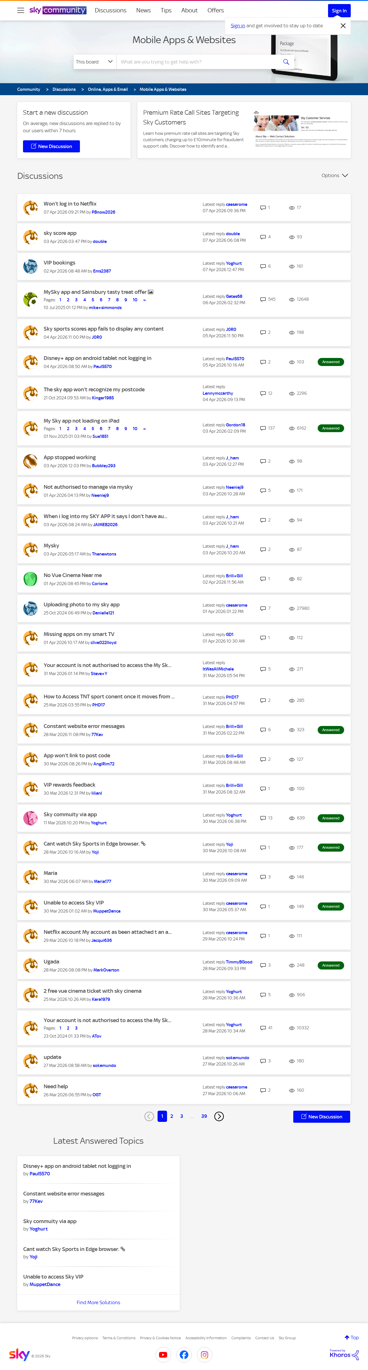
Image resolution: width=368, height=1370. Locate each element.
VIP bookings (59, 262)
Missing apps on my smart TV (79, 634)
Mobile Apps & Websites (184, 39)
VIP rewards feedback (69, 784)
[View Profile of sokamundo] (104, 1065)
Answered (331, 362)
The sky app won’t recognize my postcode (94, 389)
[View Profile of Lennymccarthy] (218, 393)
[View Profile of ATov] (96, 1036)
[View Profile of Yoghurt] (234, 263)
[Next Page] (219, 1116)
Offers (216, 10)
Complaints (241, 1338)
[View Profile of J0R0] (97, 337)
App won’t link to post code (77, 755)
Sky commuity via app (70, 814)
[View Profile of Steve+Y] (99, 673)
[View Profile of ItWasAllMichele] (218, 669)
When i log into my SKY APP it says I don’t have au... (105, 516)
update (52, 1057)
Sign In (339, 11)
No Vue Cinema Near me (73, 575)
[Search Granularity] (95, 62)
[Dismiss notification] (343, 25)
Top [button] (355, 1337)
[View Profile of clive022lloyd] (103, 642)
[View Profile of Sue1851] (100, 436)
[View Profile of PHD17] (98, 705)
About (189, 10)
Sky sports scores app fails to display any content (104, 328)
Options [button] (330, 175)
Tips (166, 10)
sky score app (60, 233)
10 (135, 299)
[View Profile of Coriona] (100, 583)
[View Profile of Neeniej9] (100, 495)
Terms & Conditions (118, 1338)
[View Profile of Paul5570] (102, 366)
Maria (50, 873)
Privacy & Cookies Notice (160, 1338)
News (143, 10)
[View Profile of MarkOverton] (106, 970)
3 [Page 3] (181, 1116)
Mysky (51, 545)
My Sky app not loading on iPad (81, 420)
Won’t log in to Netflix (70, 203)
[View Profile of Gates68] (234, 296)
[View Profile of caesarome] (236, 204)
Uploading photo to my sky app (82, 604)
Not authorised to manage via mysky (88, 487)
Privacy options (85, 1338)
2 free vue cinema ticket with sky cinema (92, 991)
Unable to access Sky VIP (74, 902)
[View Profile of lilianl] (96, 793)
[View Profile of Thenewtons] (104, 554)
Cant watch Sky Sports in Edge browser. (92, 843)
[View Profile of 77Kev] (97, 734)
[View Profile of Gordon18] (235, 425)
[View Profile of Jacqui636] (101, 940)
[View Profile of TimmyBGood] (239, 962)
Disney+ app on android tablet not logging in (98, 358)
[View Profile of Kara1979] (101, 999)
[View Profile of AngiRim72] (103, 764)
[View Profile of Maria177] (102, 881)
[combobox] (197, 62)
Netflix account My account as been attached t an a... (108, 932)
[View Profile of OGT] (97, 1094)
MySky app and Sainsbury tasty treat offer (96, 292)
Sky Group (287, 1338)
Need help (56, 1086)
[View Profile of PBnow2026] (103, 212)
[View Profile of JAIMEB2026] (105, 524)
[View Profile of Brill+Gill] (234, 575)
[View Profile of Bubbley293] (104, 465)
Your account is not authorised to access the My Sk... (107, 665)
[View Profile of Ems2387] (102, 271)
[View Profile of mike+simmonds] (105, 307)
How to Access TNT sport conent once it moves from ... (109, 696)
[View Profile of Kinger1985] (103, 398)
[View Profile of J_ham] (232, 458)
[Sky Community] (58, 10)
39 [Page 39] (204, 1116)
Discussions (110, 10)
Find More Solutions (98, 1302)
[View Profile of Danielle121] (103, 613)
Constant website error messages (84, 726)
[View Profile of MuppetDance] (106, 911)
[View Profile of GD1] (229, 634)
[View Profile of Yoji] (95, 852)
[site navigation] (20, 10)
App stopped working (70, 457)
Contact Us (264, 1338)
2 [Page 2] (171, 1116)
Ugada (51, 961)
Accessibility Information (206, 1338)
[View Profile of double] (100, 241)
